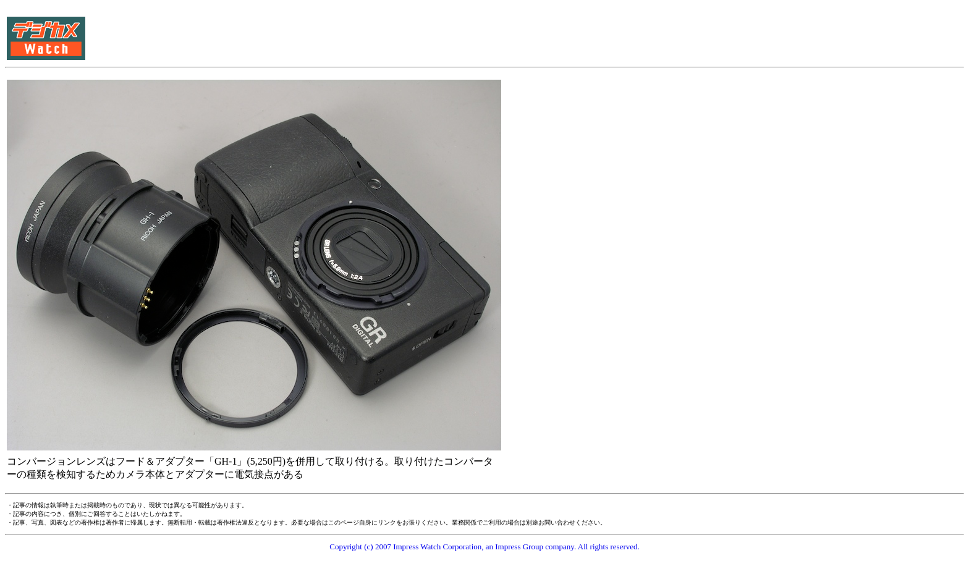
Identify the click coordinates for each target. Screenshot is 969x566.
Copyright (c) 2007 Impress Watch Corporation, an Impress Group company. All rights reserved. (484, 546)
